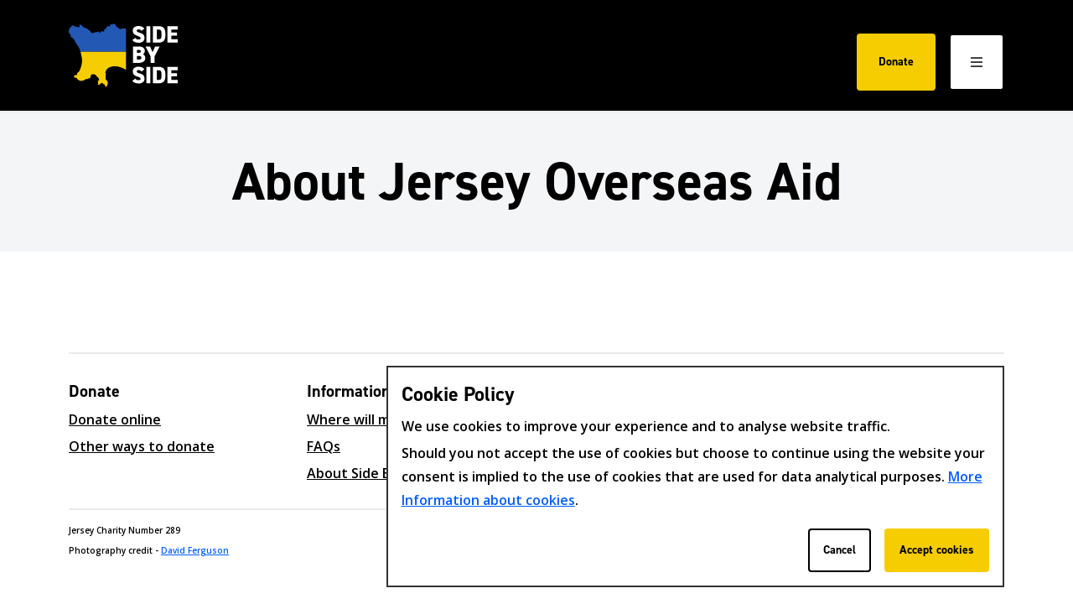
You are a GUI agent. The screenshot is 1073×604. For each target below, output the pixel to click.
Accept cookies (936, 550)
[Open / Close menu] (976, 62)
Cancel (839, 550)
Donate (896, 62)
